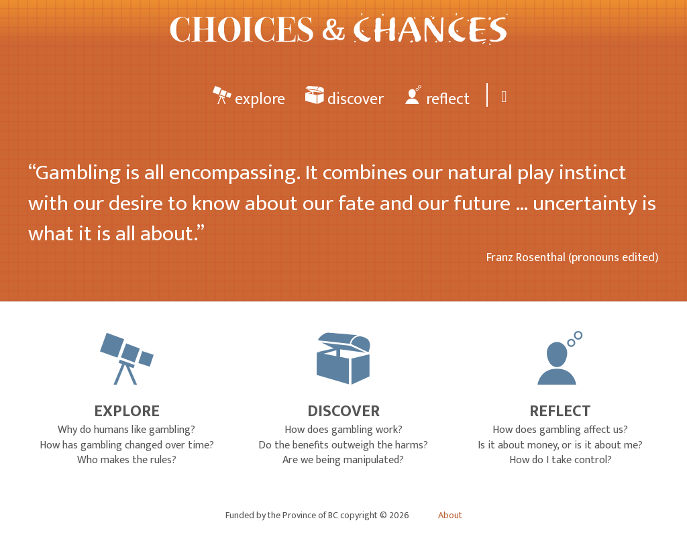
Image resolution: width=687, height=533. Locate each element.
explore (249, 98)
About (450, 515)
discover (344, 98)
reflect (437, 98)
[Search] (501, 95)
